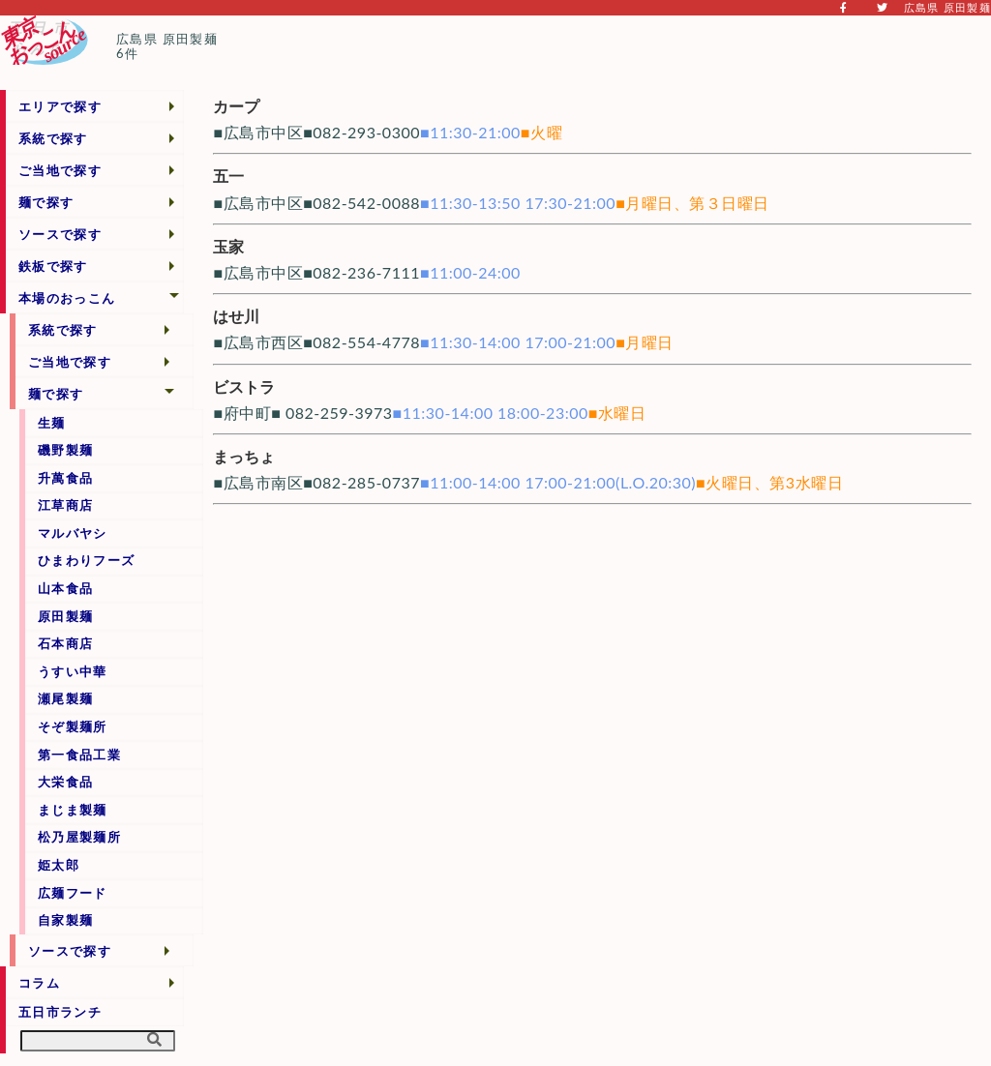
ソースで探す (60, 234)
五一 (228, 175)
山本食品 (65, 588)
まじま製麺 (72, 809)
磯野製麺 (65, 450)
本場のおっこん (66, 298)
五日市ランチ (60, 1012)
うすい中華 (72, 671)
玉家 (228, 246)
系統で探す (53, 138)
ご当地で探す (60, 170)
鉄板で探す (53, 266)
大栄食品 (65, 781)
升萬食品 (65, 478)
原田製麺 (65, 616)
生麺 (52, 422)
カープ (236, 106)
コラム (39, 983)
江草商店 (65, 505)
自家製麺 (65, 920)
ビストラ (244, 386)
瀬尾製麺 (65, 698)
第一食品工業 (79, 754)
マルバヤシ (72, 533)
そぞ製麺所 (72, 726)
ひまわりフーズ (86, 560)
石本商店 (65, 643)
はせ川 (236, 316)
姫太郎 (58, 865)
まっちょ (244, 456)
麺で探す (46, 202)
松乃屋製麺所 (79, 836)
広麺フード (72, 893)
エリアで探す (60, 106)
